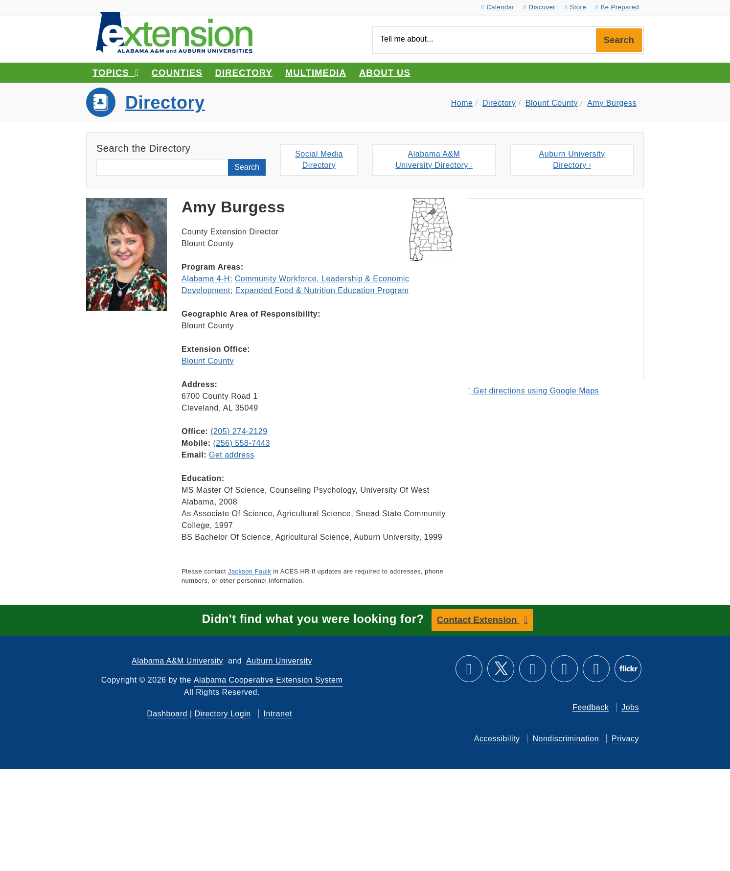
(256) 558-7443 (241, 443)
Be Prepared (617, 7)
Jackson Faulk (249, 571)
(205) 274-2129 (238, 431)
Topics (115, 73)
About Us (385, 73)
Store (575, 7)
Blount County (551, 103)
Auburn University (279, 660)
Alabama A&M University (177, 660)
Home (462, 103)
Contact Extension (478, 620)
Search (619, 40)
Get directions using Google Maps (533, 391)
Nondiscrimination (565, 738)
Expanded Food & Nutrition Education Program (322, 290)
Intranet (278, 713)
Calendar (497, 7)
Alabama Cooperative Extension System (268, 679)
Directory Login (223, 713)
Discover (539, 7)
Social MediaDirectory (319, 160)
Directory (244, 73)
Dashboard (167, 713)
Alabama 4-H (206, 279)
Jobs (630, 707)
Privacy (625, 738)
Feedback (590, 707)
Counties (177, 73)
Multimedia (315, 73)
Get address (231, 455)
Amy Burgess (612, 103)
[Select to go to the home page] (174, 31)
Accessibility (497, 738)
